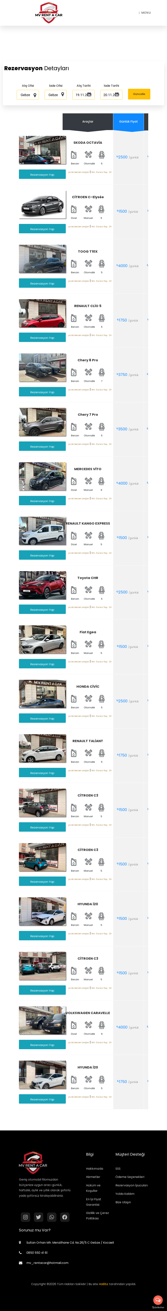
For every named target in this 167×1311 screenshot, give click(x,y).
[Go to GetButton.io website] (158, 1307)
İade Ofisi (55, 86)
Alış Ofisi (28, 86)
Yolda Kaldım (124, 1194)
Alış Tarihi (84, 86)
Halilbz (103, 1284)
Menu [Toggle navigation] (145, 13)
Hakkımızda (94, 1168)
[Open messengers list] (158, 1300)
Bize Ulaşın (123, 1202)
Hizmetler (93, 1177)
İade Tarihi (111, 86)
